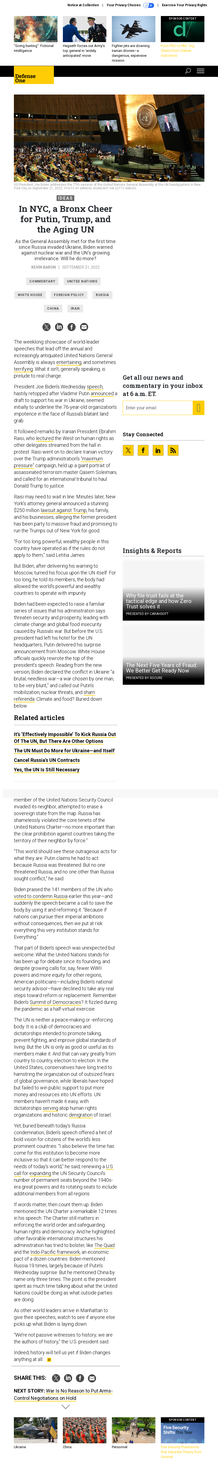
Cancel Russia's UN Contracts (47, 764)
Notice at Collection (83, 5)
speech (95, 391)
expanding (40, 1177)
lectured (45, 442)
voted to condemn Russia (40, 900)
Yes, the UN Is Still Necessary (46, 774)
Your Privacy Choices (130, 5)
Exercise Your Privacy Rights (184, 5)
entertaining (68, 366)
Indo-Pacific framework (55, 1256)
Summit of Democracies (55, 1006)
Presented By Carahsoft (147, 618)
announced (102, 397)
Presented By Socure (144, 682)
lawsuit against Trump (64, 514)
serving (50, 1112)
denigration (81, 1119)
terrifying (23, 373)
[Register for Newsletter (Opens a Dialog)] (198, 412)
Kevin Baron (43, 271)
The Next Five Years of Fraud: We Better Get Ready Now (161, 672)
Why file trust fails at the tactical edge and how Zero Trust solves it (159, 605)
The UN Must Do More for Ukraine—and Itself (64, 755)
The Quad (104, 1249)
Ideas (65, 202)
